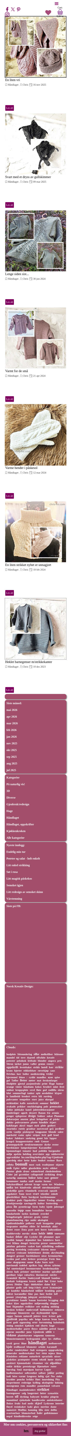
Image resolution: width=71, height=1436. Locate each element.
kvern (32, 1281)
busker (10, 1236)
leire (14, 1376)
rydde (32, 1077)
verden (10, 1259)
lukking (59, 1382)
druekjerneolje (15, 1203)
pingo (58, 1223)
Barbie (22, 1278)
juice (41, 1099)
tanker (30, 1093)
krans (10, 1070)
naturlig (11, 1177)
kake (33, 1160)
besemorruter (33, 1268)
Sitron (10, 1064)
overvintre (38, 1154)
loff (56, 1293)
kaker (10, 1138)
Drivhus (11, 1074)
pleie (43, 1125)
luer (19, 1074)
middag (55, 1306)
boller (26, 1074)
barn (45, 1262)
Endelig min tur (16, 851)
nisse (44, 1255)
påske (56, 1119)
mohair (11, 1281)
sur (33, 1313)
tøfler (24, 1168)
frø (48, 1112)
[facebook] (7, 9)
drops (59, 1174)
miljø (9, 1154)
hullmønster (46, 1309)
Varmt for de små (16, 371)
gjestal (21, 1083)
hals (16, 1271)
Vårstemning (14, 898)
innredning (48, 1379)
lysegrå (10, 1141)
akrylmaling (57, 1252)
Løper (47, 1369)
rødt (37, 1141)
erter (35, 1322)
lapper (53, 1138)
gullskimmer (51, 1413)
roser (17, 1229)
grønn (41, 1064)
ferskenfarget (50, 1080)
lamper (20, 1240)
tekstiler (45, 1193)
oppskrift (12, 1067)
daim (47, 1284)
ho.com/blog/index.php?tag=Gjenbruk (42, 1157)
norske (26, 1233)
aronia (55, 1112)
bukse (32, 1177)
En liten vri (12, 80)
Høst (37, 1379)
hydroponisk (33, 1338)
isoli (9, 1376)
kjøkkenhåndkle (15, 1223)
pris (59, 1060)
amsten (24, 1119)
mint (55, 1086)
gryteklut (24, 1174)
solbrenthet (31, 1373)
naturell (27, 1316)
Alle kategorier (16, 837)
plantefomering (15, 1220)
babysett (34, 1396)
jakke (50, 1373)
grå (52, 1128)
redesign (26, 1382)
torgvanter (12, 1226)
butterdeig (52, 1203)
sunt (46, 1177)
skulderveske (14, 1233)
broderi (47, 1086)
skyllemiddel (43, 1313)
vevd (32, 1090)
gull (50, 1135)
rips (27, 1220)
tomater (27, 1151)
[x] (13, 9)
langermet (33, 1393)
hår (46, 1138)
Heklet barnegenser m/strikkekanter (28, 662)
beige (38, 1319)
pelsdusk (21, 1060)
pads (19, 1200)
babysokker (54, 1229)
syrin (9, 1131)
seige (35, 1416)
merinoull (12, 1265)
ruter (53, 1366)
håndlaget (37, 1342)
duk (62, 1300)
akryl (22, 1125)
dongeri (11, 1255)
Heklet (18, 1284)
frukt (17, 1403)
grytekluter (13, 1300)
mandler (31, 1385)
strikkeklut (12, 1103)
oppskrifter (27, 1303)
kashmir (34, 1213)
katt (38, 1246)
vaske (21, 1135)
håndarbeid (27, 1290)
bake (39, 1413)
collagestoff (37, 1174)
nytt (51, 1262)
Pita (57, 1379)
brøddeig (50, 1290)
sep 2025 (12, 756)
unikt (33, 1220)
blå (40, 1096)
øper (57, 1236)
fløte (38, 1090)
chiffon (57, 1338)
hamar (59, 1083)
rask (38, 1164)
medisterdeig (38, 1074)
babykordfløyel (15, 1184)
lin (15, 1206)
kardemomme (47, 1197)
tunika (23, 1181)
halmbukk (58, 1322)
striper (36, 1135)
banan (32, 1300)
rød (37, 1325)
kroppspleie (22, 1090)
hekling (27, 1154)
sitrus (61, 1090)
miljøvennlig (41, 1303)
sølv (31, 1319)
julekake (19, 1109)
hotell (44, 1067)
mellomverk (55, 1343)
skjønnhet (30, 1240)
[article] (35, 63)
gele (59, 1316)
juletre (37, 1316)
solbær (42, 1373)
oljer (44, 1338)
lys (49, 1338)
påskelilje (12, 1190)
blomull (46, 1278)
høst (42, 1293)
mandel (11, 1057)
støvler (53, 1274)
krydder (11, 1379)
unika (10, 1187)
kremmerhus (55, 1255)
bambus (55, 1278)
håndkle (43, 1122)
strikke (59, 1067)
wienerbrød (37, 1171)
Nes (53, 1376)
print (44, 1083)
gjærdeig (11, 1160)
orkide (41, 1346)
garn (20, 1190)
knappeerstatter (24, 1141)
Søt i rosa (12, 871)
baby (42, 1206)
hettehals (46, 1226)
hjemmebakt (24, 1363)
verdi (9, 1343)
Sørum (18, 1316)
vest (9, 1243)
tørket (18, 1064)
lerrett (10, 1396)
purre (27, 1328)
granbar (30, 1128)
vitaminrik (31, 1190)
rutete (21, 1128)
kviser (52, 1316)
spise (57, 1077)
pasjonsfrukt (33, 1083)
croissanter (34, 1249)
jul (15, 1174)
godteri (51, 1125)
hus (39, 1240)
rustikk (10, 1240)
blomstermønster (16, 1338)
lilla (41, 1410)
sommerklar (56, 1243)
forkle (49, 1293)
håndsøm (29, 1086)
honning (32, 1410)
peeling (60, 1373)
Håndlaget (13, 84)
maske (38, 1181)
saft (25, 1287)
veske (49, 1074)
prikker (21, 1106)
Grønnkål (12, 1278)
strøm (34, 1359)
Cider (10, 1174)
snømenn (22, 1177)
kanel (29, 1109)
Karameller (45, 1147)
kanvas (46, 1319)
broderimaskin (51, 1268)
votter (45, 1217)
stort (34, 1099)
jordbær (59, 1128)
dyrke (47, 1144)
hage (51, 1325)
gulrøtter (21, 1246)
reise (9, 1262)
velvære (55, 1385)
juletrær (28, 1217)
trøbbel (23, 1265)
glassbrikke (35, 1168)
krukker (11, 1200)
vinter (19, 1086)
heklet (54, 1103)
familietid (15, 1096)
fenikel (41, 1160)
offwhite (40, 1057)
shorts (44, 1325)
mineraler (12, 1353)
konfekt (15, 1290)
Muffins (22, 1410)
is (7, 1096)
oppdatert (12, 1193)
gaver (17, 1343)
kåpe (20, 1274)
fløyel (10, 1406)
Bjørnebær (43, 1366)
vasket (31, 1246)
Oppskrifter (30, 1200)
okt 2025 (12, 750)
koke (60, 1281)
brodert (26, 1096)
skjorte (60, 1164)
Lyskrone (49, 1403)
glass (36, 1406)
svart (36, 1193)
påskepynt (28, 1131)
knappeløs (48, 1223)
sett (38, 1306)
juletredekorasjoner (44, 1109)
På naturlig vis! (16, 784)
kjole (9, 1346)
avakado (11, 1106)
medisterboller (14, 1328)
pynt (30, 1229)
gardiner (11, 1274)
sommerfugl (19, 1093)
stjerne (10, 1332)
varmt (22, 1376)
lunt (9, 1306)
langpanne (41, 1131)
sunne (30, 1262)
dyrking (24, 1396)
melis (30, 1403)
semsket (19, 1325)
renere (50, 1064)
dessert (33, 1112)
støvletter (36, 1271)
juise (29, 1332)
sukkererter (57, 1154)
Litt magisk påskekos (19, 878)
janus (26, 1064)
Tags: (26, 1284)
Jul (8, 1268)
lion (58, 1259)
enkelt (54, 1193)
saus (52, 1070)
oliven (47, 1265)
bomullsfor (38, 1210)
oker (20, 1160)
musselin (11, 1210)
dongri (24, 1243)
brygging (53, 1300)
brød (56, 1135)
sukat (50, 1116)
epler (28, 1135)
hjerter (18, 1070)
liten (58, 1353)
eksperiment (13, 1382)
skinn (34, 1233)
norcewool (42, 1128)
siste (46, 1410)
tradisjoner (48, 1164)
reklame (23, 1356)
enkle (10, 1366)
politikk (43, 1151)
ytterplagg (21, 1297)
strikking (50, 1174)
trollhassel (19, 1346)
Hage (10, 810)
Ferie (52, 1259)
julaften (11, 1246)
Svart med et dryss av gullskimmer (28, 177)
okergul (49, 1099)
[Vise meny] (56, 3)
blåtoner (59, 1054)
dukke (10, 1122)
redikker (29, 1306)
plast (32, 1119)
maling (45, 1306)
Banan (41, 1112)
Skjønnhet (17, 1306)
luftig (41, 1376)
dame (54, 1406)
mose (53, 1249)
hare (57, 1240)
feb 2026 (12, 729)
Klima (15, 1243)
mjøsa (51, 1353)
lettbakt (32, 1060)
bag (40, 1265)
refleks (10, 1164)
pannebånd (44, 1385)
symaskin (53, 1393)
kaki (29, 1406)
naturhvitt (32, 1103)
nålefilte (43, 1328)
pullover (30, 1223)
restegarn (41, 1350)
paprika (23, 1319)
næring (10, 1249)
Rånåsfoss (12, 1356)
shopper (54, 1303)
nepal (10, 1416)
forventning (45, 1322)
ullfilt (49, 1332)
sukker (10, 1090)
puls (46, 1106)
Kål (53, 1284)
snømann (59, 1233)
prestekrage (29, 1366)
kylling (36, 1382)
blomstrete (24, 1313)
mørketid (12, 1135)
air (8, 1290)
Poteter (10, 1171)
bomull (21, 1164)
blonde (52, 1131)
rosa (44, 1353)
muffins (24, 1226)
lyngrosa (31, 1376)
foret (9, 1322)
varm (44, 1184)
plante (34, 1122)
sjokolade (24, 1399)
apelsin (17, 1154)
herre (44, 1229)
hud (35, 1151)
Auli (32, 1350)
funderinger (13, 1112)
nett (37, 1229)
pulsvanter (12, 1099)
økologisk (43, 1220)
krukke (45, 1396)
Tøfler (14, 1080)
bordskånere (33, 1255)
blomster (31, 1346)
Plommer (59, 1116)
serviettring (45, 1297)
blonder (42, 1060)
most (31, 1164)
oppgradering (55, 1350)
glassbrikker (13, 1197)
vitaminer (37, 1363)
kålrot (10, 1293)
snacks (58, 1359)
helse (40, 1177)
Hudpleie (11, 1083)
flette (24, 1197)
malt (38, 1223)
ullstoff (36, 1187)
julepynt (32, 1297)
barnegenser (13, 1393)
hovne (49, 1210)
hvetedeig (21, 1249)
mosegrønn (13, 1385)
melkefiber (47, 1054)
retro (34, 1096)
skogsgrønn (19, 1262)
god (45, 1090)
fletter (23, 1080)
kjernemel (12, 1077)
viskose (11, 1335)
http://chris (35, 1287)
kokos (38, 1086)
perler (10, 1350)
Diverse (11, 797)
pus (36, 1293)
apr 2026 (12, 716)
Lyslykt (33, 1236)
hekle (42, 1233)
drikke (17, 1366)
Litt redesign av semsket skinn (25, 891)
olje (26, 1236)
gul (8, 1080)
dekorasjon (13, 1119)
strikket (43, 1389)
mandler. (41, 1077)
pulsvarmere (22, 1122)
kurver (39, 1369)
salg (24, 1393)
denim (45, 1252)
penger (10, 1116)
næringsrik (30, 1203)
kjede (50, 1206)
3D (8, 790)
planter (11, 1287)
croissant (21, 1252)
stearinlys (12, 1128)
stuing (10, 1325)
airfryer (11, 1252)
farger (61, 1328)
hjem (54, 1313)
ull (16, 1396)
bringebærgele (14, 1217)
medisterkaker (27, 1353)
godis (19, 1287)
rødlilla (52, 1090)
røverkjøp (43, 1070)
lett (16, 1187)
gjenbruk (12, 1319)
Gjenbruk (38, 1332)
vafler (33, 1064)
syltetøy (56, 1265)
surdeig (48, 1096)
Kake (38, 1262)
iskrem (44, 1249)
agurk (24, 1112)
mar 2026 (12, 723)
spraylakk (47, 1356)
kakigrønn (22, 1281)
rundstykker (21, 1350)
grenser (21, 1255)
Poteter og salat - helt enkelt (23, 858)
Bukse (10, 1403)
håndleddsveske (22, 1416)
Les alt (9, 108)
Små (19, 1369)
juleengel (59, 1206)
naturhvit (34, 1356)
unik (9, 1168)
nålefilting (48, 1246)
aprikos (33, 1265)
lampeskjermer (29, 1147)
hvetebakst (26, 1067)
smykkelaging (34, 1106)
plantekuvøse (25, 1335)
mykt (45, 1168)
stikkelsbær (29, 1070)
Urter (53, 1281)
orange (10, 1086)
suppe (10, 1316)
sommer (44, 1103)
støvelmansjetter (51, 1187)
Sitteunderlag (24, 1054)
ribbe (32, 1226)
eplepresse (21, 1116)
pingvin (54, 1396)
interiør (59, 1403)
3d (38, 1226)
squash (53, 1190)
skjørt (53, 1122)
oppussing (25, 1322)
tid (17, 1057)
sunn (28, 1210)
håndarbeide (13, 1213)
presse (44, 1243)
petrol (53, 1328)
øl (51, 1119)
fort (38, 1353)
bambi (23, 1300)
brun (54, 1319)
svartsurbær (13, 1413)
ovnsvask (43, 1190)
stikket (53, 1168)
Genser (45, 1141)
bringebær (42, 1119)
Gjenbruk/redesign (18, 804)
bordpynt (34, 1197)
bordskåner (13, 1147)
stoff (31, 1181)
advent (28, 1184)
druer (26, 1171)
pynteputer (24, 1359)
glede (19, 1171)
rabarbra (29, 1274)
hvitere (31, 1259)
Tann (21, 1193)
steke (59, 1376)
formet (47, 1181)
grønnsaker (56, 1106)
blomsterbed (28, 1413)
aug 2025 (12, 763)
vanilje (17, 1131)
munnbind (12, 1400)
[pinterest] (18, 9)
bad (24, 1403)
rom (22, 1385)
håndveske (25, 1187)
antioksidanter (55, 1400)
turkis (25, 1213)
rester (55, 1144)
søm (50, 1233)
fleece (35, 1328)
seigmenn (38, 1335)
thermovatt (42, 1274)
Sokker (41, 1116)
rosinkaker (20, 1406)
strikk (36, 1067)
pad (18, 1259)
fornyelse (34, 1243)
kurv (61, 1319)
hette (26, 1160)
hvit (44, 1135)
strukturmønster (34, 1144)
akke (55, 1226)
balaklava (48, 1240)
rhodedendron (53, 1171)
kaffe (23, 1103)
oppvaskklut (13, 1157)
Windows (59, 1184)
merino (45, 1406)
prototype (42, 1259)
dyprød (31, 1057)
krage (37, 1184)
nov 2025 (12, 743)
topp (21, 1210)
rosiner (51, 1160)
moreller (20, 1332)
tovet (28, 1193)
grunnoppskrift (15, 1144)
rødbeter (60, 1246)
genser (54, 1177)
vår (46, 1363)
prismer (24, 1271)
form (35, 1206)
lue (46, 1281)
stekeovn (59, 1309)
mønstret (11, 1410)
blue (30, 1293)
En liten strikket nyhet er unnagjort (28, 565)
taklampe (12, 1313)
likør (24, 1343)
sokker (39, 1290)
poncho (21, 1379)
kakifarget (12, 1125)
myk (36, 1125)
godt (15, 1322)
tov (50, 1184)
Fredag (51, 1200)
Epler (16, 1168)
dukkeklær (37, 1284)
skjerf (38, 1403)
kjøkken (29, 1325)
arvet (45, 1287)
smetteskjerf (18, 1268)
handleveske (38, 1400)
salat (23, 1259)
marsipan (28, 1369)
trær (44, 1316)
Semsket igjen (15, 885)
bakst (10, 1303)
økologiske (47, 1382)
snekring (30, 1138)
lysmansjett (56, 1287)
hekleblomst (34, 1252)
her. (26, 1430)
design (32, 1115)
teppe (30, 1125)
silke (36, 1054)
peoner (10, 1297)
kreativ (51, 1057)
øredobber (47, 1093)
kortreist (42, 1300)
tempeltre (25, 1099)
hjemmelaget (14, 1151)
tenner (41, 1200)
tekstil (42, 1359)
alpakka (55, 1363)
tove (23, 1057)
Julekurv (19, 1138)
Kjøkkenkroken (16, 831)
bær (51, 1067)
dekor (19, 1236)
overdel (45, 1213)
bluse (22, 1077)
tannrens (50, 1335)
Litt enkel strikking (18, 865)
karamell (52, 1346)
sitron (10, 1271)
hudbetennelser (15, 1373)
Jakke (10, 1109)
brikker (20, 1309)
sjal (47, 1376)
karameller (21, 1293)
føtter (43, 1393)
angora (52, 1060)
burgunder (54, 1151)
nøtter (32, 1080)
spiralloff (56, 1271)
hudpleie (11, 1054)
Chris (25, 84)
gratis (37, 1217)
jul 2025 (11, 770)
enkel (40, 1281)
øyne (50, 1077)
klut (9, 1093)
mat (39, 1080)
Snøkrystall (34, 1278)
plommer (49, 1236)
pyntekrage (25, 1206)
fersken (11, 1309)
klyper (58, 1093)
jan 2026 (12, 736)
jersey (10, 1284)
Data (24, 1229)
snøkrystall (32, 1309)
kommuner (12, 1181)
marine (46, 1271)
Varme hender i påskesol (21, 468)
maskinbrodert (27, 1389)
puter (59, 1290)
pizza (9, 1206)
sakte (60, 1131)
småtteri (11, 1363)
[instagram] (7, 14)
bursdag (11, 1369)
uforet (59, 1200)
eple (38, 1093)
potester (11, 1060)
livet (62, 1086)
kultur (41, 1203)
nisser (57, 1356)
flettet (10, 1229)
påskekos (11, 1359)
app (48, 1154)
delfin (54, 1410)
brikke (30, 1379)
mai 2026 (12, 709)
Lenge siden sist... (17, 274)
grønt (40, 1138)
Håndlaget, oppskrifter (20, 824)
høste (50, 1359)
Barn (59, 1160)
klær (16, 1303)
